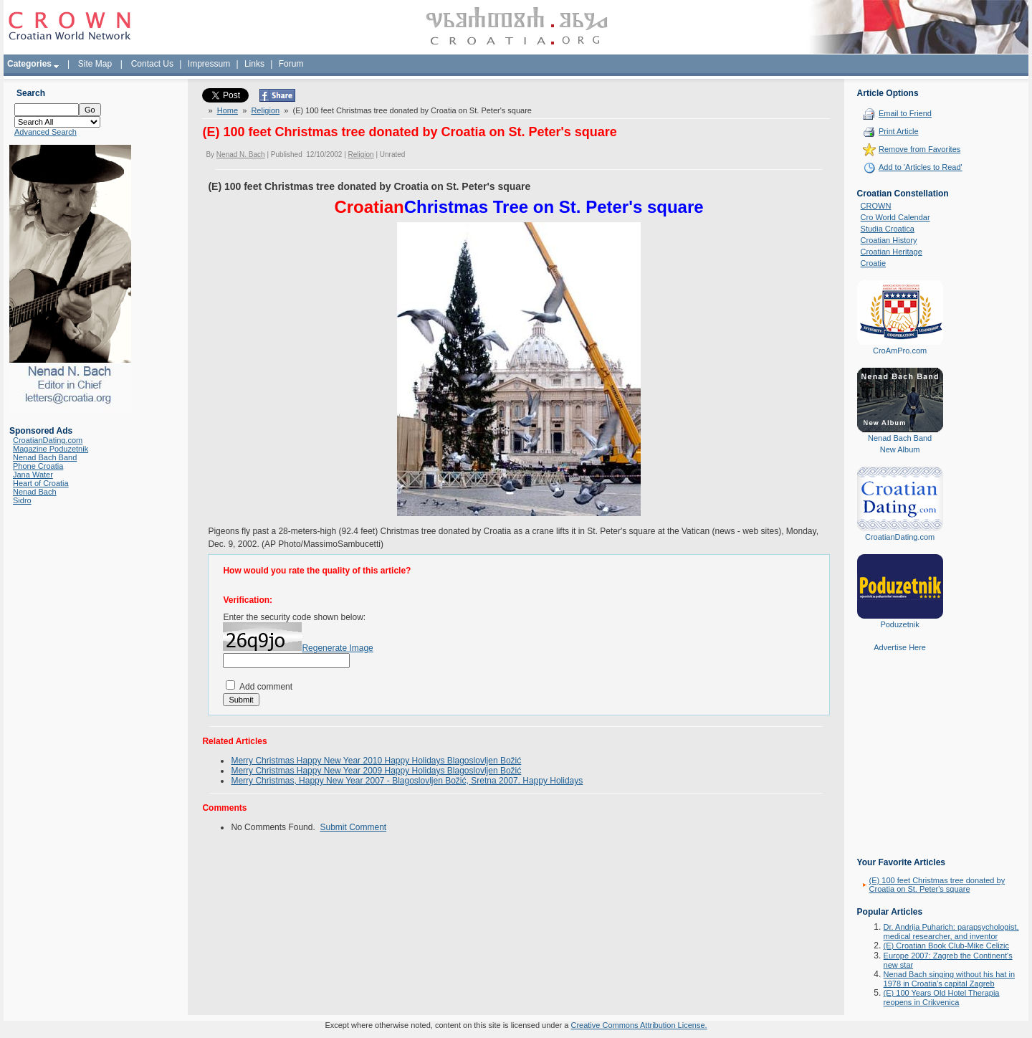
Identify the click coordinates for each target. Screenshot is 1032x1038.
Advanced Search (45, 132)
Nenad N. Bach (240, 154)
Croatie (873, 263)
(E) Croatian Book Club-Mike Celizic (946, 945)
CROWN (876, 205)
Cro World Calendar (895, 217)
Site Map (95, 64)
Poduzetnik (899, 624)
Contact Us (152, 64)
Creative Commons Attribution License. (638, 1025)
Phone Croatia (38, 466)
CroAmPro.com (900, 350)
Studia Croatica (887, 228)
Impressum (209, 64)
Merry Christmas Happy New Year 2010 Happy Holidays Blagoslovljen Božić (376, 761)
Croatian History (889, 240)
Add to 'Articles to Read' (920, 167)
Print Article (899, 131)
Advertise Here (900, 647)
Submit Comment (353, 827)
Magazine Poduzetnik (50, 448)
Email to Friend (905, 113)
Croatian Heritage (891, 251)
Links (254, 64)
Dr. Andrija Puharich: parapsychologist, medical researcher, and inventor (951, 932)
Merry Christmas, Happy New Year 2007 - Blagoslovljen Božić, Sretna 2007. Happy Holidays (407, 781)
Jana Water (33, 474)
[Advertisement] (900, 765)
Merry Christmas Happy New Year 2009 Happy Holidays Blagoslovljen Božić (376, 771)
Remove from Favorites (919, 149)
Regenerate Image (337, 648)
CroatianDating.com (47, 440)
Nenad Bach (35, 491)
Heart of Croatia (41, 483)
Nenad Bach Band (45, 457)
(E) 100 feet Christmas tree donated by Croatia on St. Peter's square (937, 884)
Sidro (22, 500)
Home (227, 110)
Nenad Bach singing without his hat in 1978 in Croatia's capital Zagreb (949, 979)
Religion (265, 110)
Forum (291, 64)
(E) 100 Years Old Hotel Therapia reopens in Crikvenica (942, 997)
